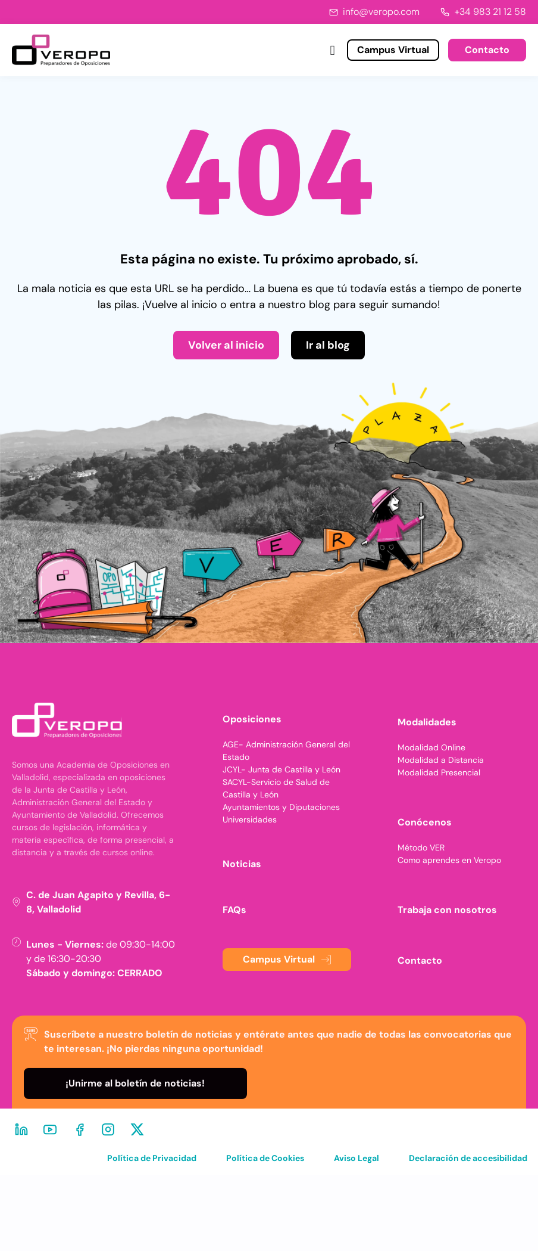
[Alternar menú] (332, 50)
